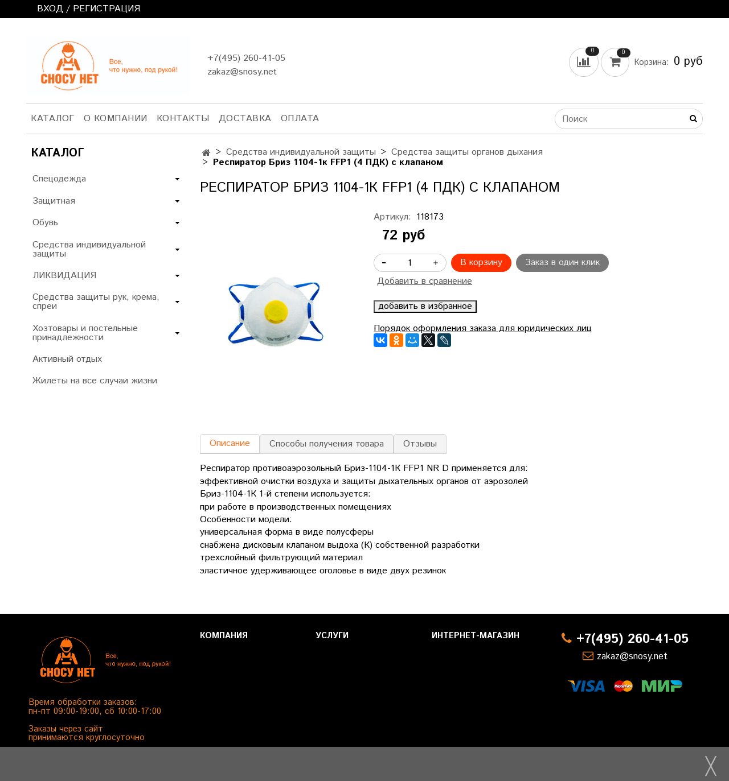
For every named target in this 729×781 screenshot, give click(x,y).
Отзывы (420, 444)
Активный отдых (67, 359)
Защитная (53, 201)
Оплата (300, 118)
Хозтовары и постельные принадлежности (85, 333)
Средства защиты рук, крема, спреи (95, 302)
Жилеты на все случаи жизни (94, 380)
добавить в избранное (425, 306)
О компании (116, 118)
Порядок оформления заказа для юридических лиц (483, 328)
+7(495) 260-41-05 (246, 58)
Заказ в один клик (562, 262)
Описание (230, 443)
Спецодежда (59, 178)
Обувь (45, 222)
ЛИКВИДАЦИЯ (64, 275)
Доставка (245, 118)
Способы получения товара (326, 444)
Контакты (183, 118)
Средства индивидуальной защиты (301, 152)
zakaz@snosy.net (242, 71)
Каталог (53, 118)
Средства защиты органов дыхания (467, 152)
